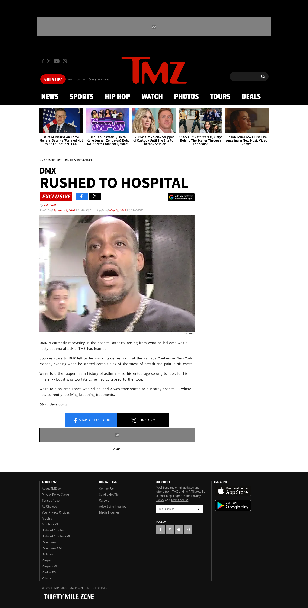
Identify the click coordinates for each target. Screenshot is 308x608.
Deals (251, 97)
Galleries (47, 554)
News (49, 97)
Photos (186, 97)
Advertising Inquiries (112, 506)
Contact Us (106, 488)
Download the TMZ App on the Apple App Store (233, 491)
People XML (50, 566)
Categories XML (52, 548)
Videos (46, 578)
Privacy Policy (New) (55, 494)
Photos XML (50, 572)
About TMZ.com (52, 488)
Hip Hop (117, 97)
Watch (152, 97)
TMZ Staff (51, 205)
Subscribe (198, 509)
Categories (49, 542)
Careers (104, 500)
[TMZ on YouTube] (179, 529)
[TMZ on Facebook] (42, 61)
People (46, 560)
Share (91, 420)
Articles (47, 518)
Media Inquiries (109, 512)
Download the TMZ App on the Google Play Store (233, 505)
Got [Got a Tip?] (53, 79)
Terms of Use (51, 500)
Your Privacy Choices (56, 512)
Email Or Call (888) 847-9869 (88, 79)
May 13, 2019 (117, 210)
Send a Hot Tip (109, 494)
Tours (220, 97)
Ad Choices (49, 506)
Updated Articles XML (56, 536)
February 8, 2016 (64, 210)
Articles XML (50, 524)
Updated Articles (53, 530)
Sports (81, 97)
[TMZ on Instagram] (64, 61)
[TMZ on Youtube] (56, 61)
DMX (116, 449)
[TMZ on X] (49, 61)
